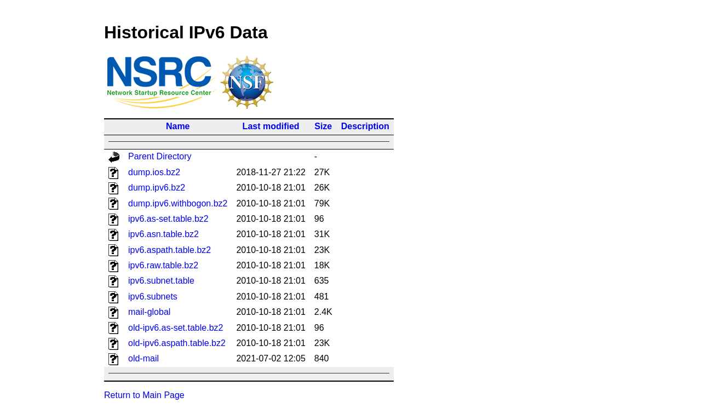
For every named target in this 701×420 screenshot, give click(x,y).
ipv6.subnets (152, 296)
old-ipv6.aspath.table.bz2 (177, 343)
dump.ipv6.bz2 (156, 187)
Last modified (271, 126)
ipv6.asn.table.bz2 (163, 234)
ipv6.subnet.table (161, 280)
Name (178, 126)
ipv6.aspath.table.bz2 (169, 250)
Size (323, 126)
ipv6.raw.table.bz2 (163, 265)
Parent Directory (160, 156)
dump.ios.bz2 (154, 172)
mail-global (149, 312)
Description (365, 126)
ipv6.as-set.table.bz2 (168, 218)
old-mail (143, 358)
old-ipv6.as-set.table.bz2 (175, 327)
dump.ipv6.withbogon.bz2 (177, 203)
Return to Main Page (144, 395)
